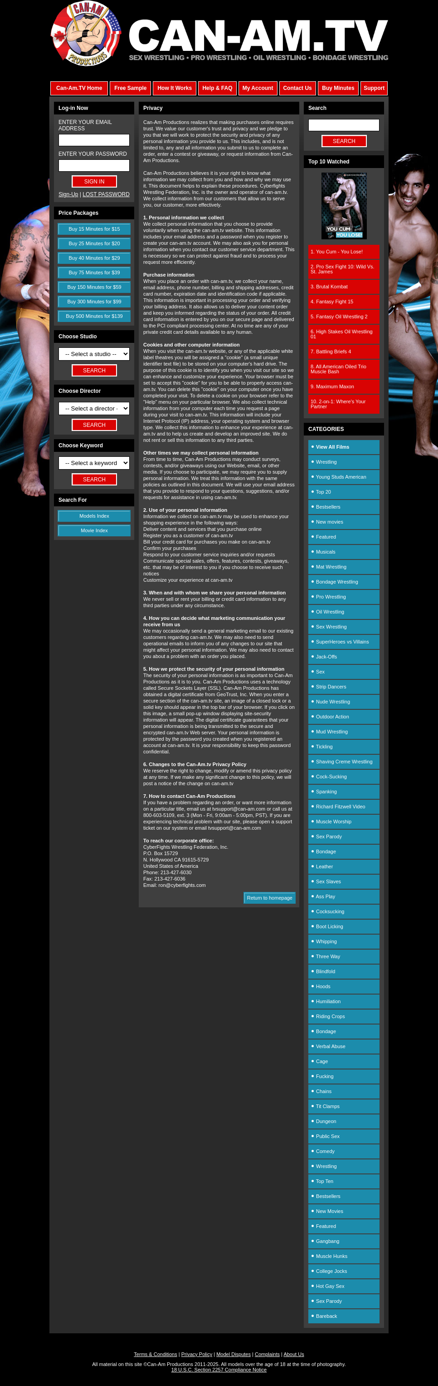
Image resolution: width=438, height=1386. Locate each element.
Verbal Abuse (328, 1046)
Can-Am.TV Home (79, 88)
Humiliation (326, 1001)
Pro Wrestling (328, 596)
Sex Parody (326, 836)
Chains (321, 1091)
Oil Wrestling (327, 611)
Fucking (322, 1076)
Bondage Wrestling (334, 581)
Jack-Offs (324, 656)
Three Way (325, 956)
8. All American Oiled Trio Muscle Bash (338, 369)
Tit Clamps (325, 1106)
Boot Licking (327, 926)
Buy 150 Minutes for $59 (94, 287)
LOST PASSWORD (106, 194)
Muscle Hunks (329, 1256)
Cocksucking (327, 911)
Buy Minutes (338, 88)
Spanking (324, 791)
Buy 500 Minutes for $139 (94, 316)
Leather (322, 866)
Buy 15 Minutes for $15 (94, 229)
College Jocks (329, 1271)
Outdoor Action (330, 716)
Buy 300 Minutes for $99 (94, 301)
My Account (258, 88)
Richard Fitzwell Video (338, 806)
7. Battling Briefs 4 (331, 351)
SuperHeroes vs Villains (340, 641)
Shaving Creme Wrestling (342, 761)
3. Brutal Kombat (329, 286)
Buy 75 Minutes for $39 (94, 272)
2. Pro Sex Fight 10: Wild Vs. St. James (343, 269)
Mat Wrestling (328, 566)
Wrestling (324, 462)
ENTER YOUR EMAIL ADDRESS (85, 125)
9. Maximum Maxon (332, 386)
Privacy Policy (196, 1354)
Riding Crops (328, 1016)
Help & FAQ (217, 88)
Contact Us (297, 88)
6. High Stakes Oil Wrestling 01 (342, 334)
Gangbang (325, 1241)
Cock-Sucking (329, 776)
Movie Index (94, 530)
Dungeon (323, 1121)
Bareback (324, 1316)
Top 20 (321, 492)
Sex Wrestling (329, 626)
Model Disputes (233, 1354)
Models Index (94, 516)
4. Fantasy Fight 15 (332, 301)
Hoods (321, 986)
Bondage (323, 851)
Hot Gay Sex (327, 1286)
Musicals (323, 551)
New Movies (327, 1211)
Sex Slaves (326, 881)
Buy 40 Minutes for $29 (94, 258)
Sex (318, 671)
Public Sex (325, 1136)
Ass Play (323, 896)
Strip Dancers (328, 686)
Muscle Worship (331, 821)
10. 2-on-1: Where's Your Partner (338, 404)
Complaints (267, 1354)
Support (374, 88)
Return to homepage (269, 898)
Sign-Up (68, 194)
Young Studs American (338, 477)
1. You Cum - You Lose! (337, 251)
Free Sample (130, 88)
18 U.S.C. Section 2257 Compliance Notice (219, 1369)
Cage (319, 1061)
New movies (327, 522)
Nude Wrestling (330, 701)
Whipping (324, 941)
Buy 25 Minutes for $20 (94, 243)
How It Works (174, 88)
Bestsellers (326, 507)
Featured (323, 537)
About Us (293, 1354)
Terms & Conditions (155, 1354)
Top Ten (322, 1181)
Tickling (322, 746)
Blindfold (323, 971)
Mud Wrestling (329, 731)
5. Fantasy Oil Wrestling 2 (339, 316)
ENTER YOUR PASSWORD (92, 154)
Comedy (323, 1151)
